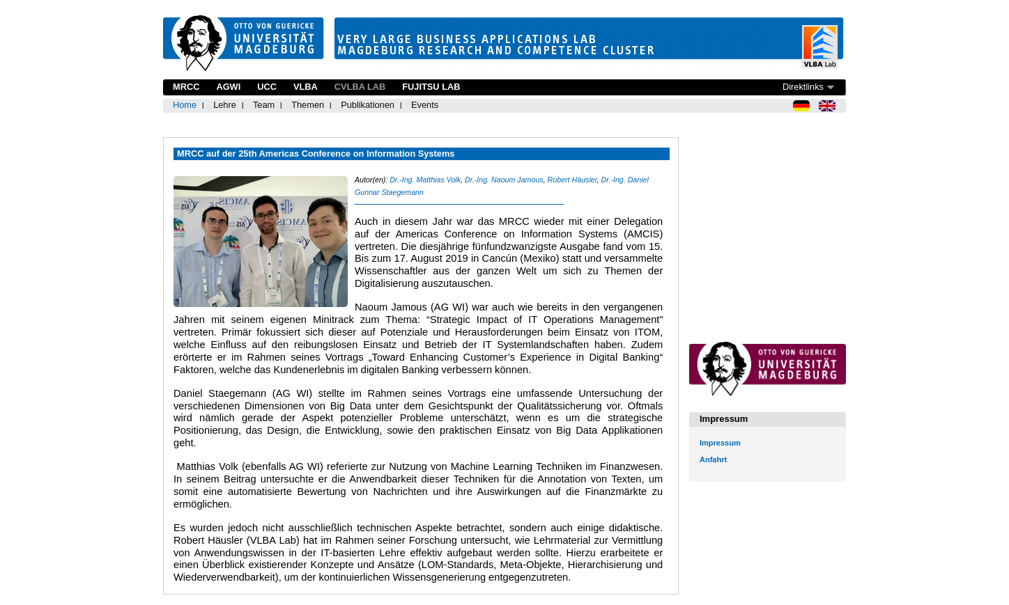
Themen (307, 105)
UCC (267, 86)
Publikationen (367, 105)
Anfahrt (713, 459)
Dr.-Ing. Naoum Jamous (504, 179)
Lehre (224, 105)
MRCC (186, 86)
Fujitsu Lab (431, 86)
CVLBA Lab (359, 86)
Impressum (720, 443)
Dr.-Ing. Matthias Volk (425, 179)
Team (264, 105)
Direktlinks (803, 86)
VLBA (305, 86)
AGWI (228, 86)
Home (185, 105)
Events (424, 105)
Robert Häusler (572, 179)
